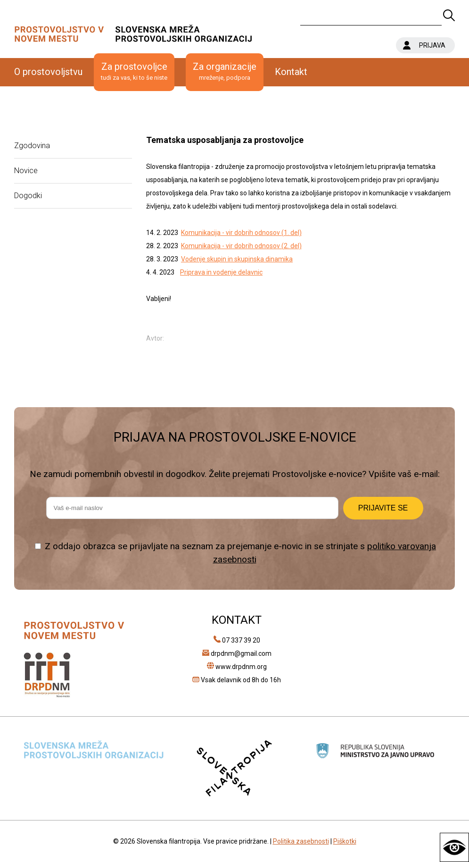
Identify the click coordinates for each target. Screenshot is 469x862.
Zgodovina (32, 145)
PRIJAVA (432, 45)
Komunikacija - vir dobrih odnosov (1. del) (241, 232)
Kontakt (291, 71)
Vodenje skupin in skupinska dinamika (237, 259)
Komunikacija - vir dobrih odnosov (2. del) (241, 246)
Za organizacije (224, 72)
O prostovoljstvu (48, 71)
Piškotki (344, 841)
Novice (26, 170)
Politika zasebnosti (301, 841)
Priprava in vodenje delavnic (221, 272)
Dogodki (28, 195)
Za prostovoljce (134, 72)
